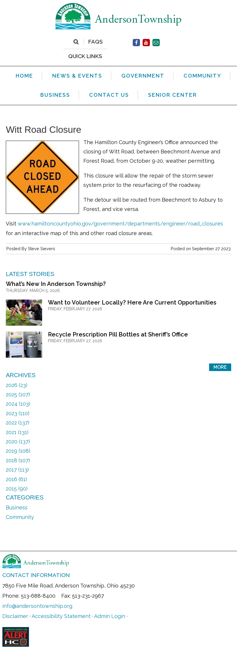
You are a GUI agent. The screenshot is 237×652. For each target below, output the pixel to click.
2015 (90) (17, 489)
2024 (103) (18, 404)
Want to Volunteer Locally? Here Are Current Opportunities (132, 302)
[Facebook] (136, 42)
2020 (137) (18, 441)
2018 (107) (18, 460)
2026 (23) (16, 385)
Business (17, 507)
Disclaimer (15, 616)
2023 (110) (17, 413)
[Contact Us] (156, 42)
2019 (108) (18, 451)
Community (20, 517)
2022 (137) (17, 423)
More (220, 367)
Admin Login (109, 616)
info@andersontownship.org (37, 606)
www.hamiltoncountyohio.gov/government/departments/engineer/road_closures (120, 224)
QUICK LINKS (85, 56)
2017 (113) (17, 470)
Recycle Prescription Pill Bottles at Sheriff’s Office (118, 334)
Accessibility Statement (61, 616)
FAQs (95, 42)
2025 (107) (18, 394)
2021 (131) (17, 432)
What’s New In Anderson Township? (56, 283)
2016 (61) (16, 479)
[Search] (76, 42)
